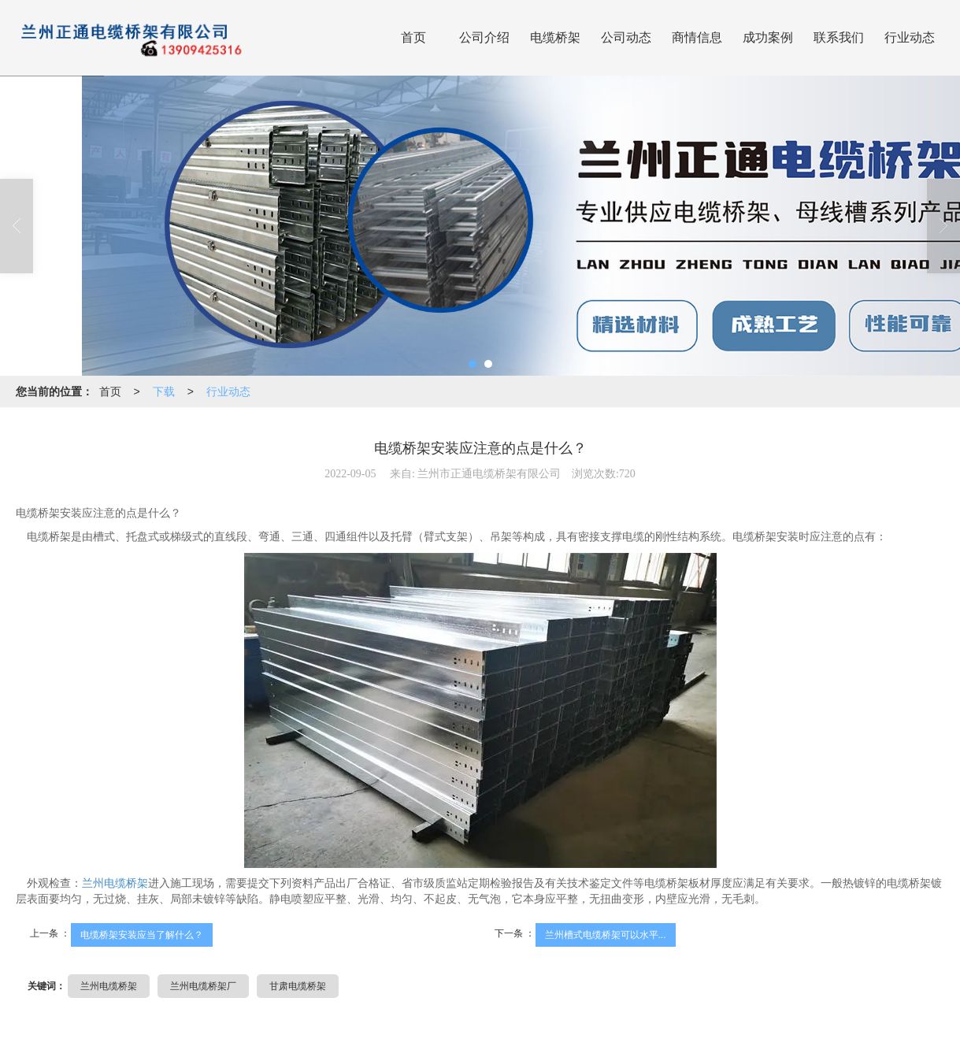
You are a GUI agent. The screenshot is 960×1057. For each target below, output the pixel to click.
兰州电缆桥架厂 (203, 986)
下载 (164, 391)
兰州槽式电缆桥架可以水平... (605, 934)
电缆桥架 (555, 37)
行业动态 (909, 37)
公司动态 (626, 37)
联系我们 (839, 37)
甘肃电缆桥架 (297, 986)
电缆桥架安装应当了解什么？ (141, 934)
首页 (413, 37)
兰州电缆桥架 (115, 883)
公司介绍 (484, 37)
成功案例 (768, 37)
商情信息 (697, 37)
